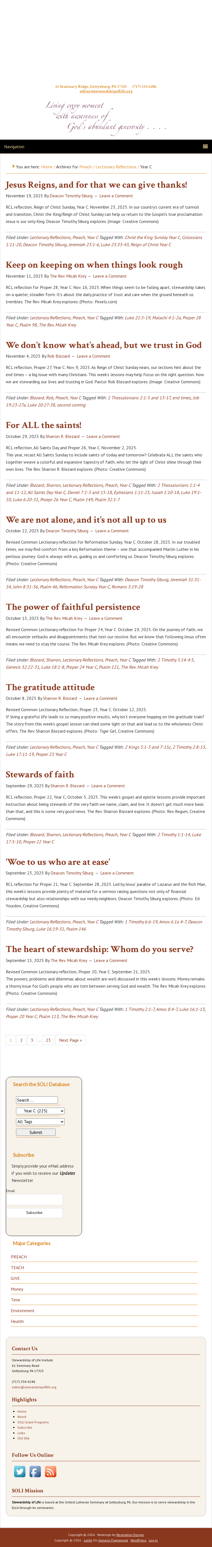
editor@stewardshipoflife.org (106, 91)
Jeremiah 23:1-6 (83, 244)
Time (15, 1300)
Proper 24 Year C (81, 667)
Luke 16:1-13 (192, 1009)
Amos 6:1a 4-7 (172, 921)
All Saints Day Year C (46, 492)
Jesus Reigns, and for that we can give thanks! (96, 185)
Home (21, 1411)
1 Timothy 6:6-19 (141, 921)
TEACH (17, 1267)
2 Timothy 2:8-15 (189, 747)
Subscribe (24, 1427)
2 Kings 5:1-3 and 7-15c (148, 747)
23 (48, 1040)
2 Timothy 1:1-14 (173, 834)
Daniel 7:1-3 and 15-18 (89, 492)
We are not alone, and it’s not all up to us (86, 520)
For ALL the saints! (43, 425)
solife (88, 1540)
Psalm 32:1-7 (107, 499)
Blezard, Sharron (45, 485)
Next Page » (70, 1040)
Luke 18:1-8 (52, 667)
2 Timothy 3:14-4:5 (175, 660)
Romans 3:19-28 (127, 586)
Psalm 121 (109, 667)
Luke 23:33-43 (115, 244)
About (21, 1417)
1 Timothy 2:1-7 (139, 1009)
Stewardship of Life (106, 43)
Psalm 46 (48, 586)
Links (21, 1433)
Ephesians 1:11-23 (131, 492)
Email (10, 1190)
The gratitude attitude (50, 687)
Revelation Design (130, 1535)
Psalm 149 (83, 499)
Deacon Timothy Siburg (45, 244)
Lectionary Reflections (50, 237)
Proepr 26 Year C (55, 499)
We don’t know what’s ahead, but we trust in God (104, 345)
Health (17, 1321)
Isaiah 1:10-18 (165, 492)
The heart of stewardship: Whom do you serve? (100, 949)
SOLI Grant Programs (33, 1422)
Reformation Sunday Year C (84, 586)
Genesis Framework (113, 1540)
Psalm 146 (76, 929)
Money (17, 1289)
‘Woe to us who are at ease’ (58, 862)
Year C (92, 237)
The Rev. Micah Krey (57, 325)
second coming (71, 405)
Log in (153, 1540)
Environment (23, 1310)
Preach (78, 237)
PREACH (19, 1256)
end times (181, 397)
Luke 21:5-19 (137, 317)
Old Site (23, 1438)
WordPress (138, 1540)
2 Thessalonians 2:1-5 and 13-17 (139, 397)
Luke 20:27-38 (41, 405)
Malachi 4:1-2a (166, 317)
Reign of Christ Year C (151, 244)
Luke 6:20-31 (25, 499)
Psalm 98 (28, 325)
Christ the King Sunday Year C (152, 237)
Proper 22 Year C (38, 841)
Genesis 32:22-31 (22, 667)
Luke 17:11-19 (20, 754)
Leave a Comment (116, 195)
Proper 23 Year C (51, 754)
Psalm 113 (49, 1016)
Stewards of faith (40, 775)
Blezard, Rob (41, 397)
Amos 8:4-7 (166, 1009)
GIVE (15, 1278)
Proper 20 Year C (21, 1016)
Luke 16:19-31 (50, 929)
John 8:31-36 (25, 586)
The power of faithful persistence (73, 607)
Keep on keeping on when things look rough (94, 265)
